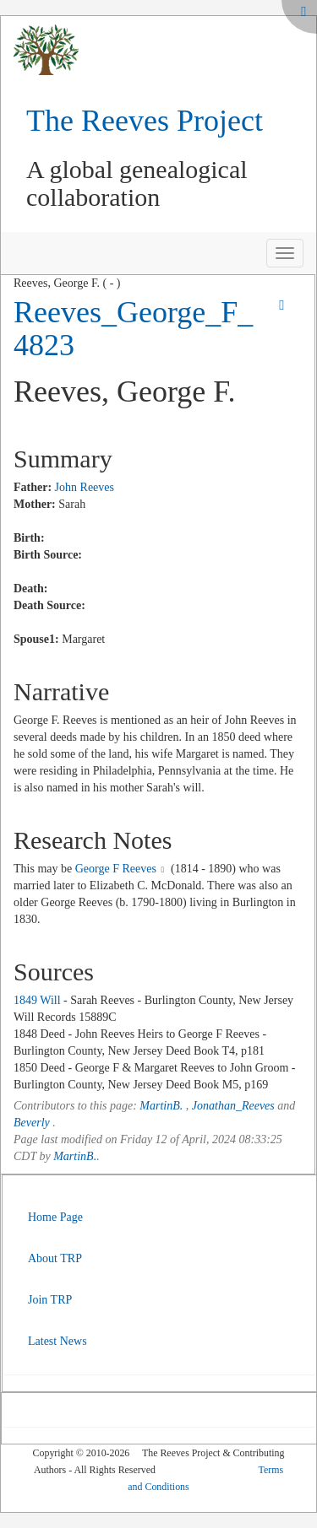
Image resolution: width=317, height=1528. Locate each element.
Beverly (32, 1122)
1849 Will (37, 1000)
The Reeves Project (144, 121)
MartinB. (161, 1105)
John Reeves (84, 487)
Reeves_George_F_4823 (133, 329)
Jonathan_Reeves (233, 1105)
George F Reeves (115, 868)
